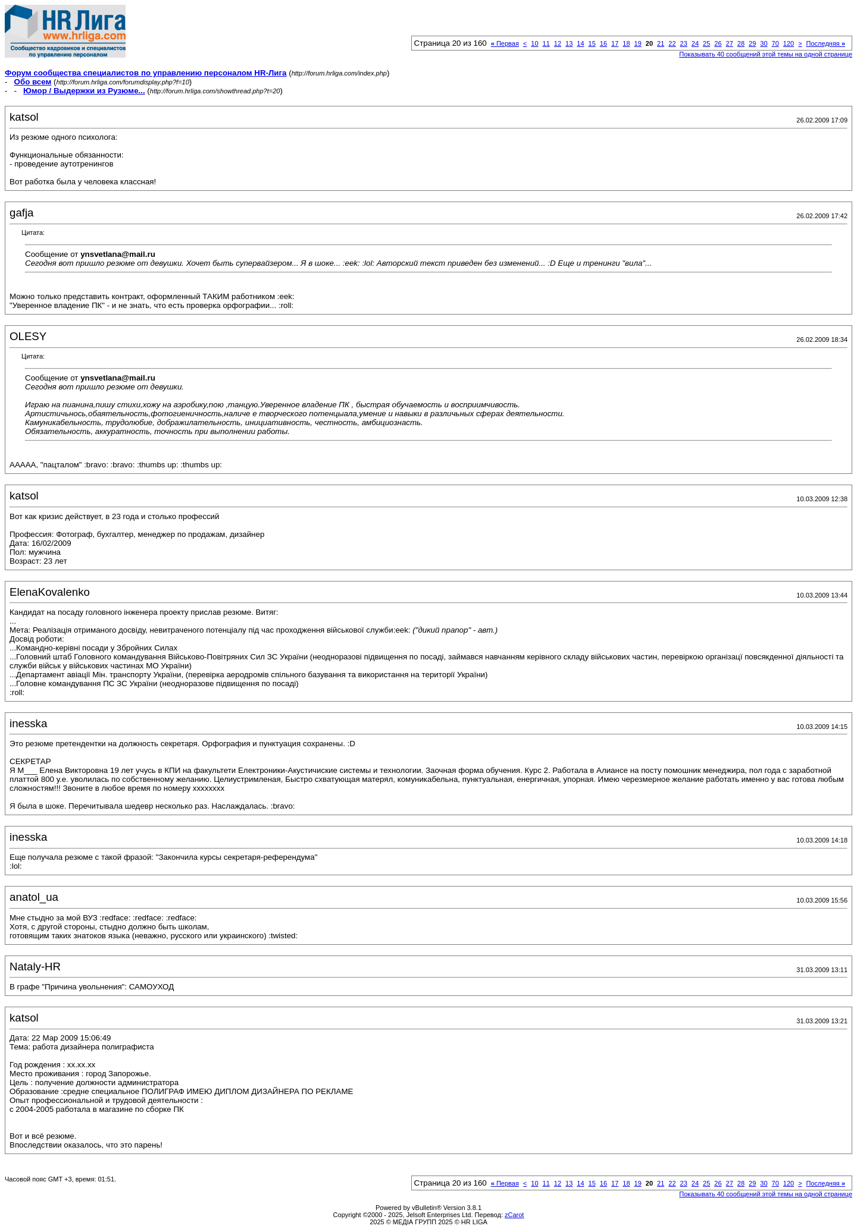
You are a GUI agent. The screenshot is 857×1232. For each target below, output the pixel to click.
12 (557, 43)
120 (788, 43)
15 (592, 43)
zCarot (514, 1214)
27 (729, 43)
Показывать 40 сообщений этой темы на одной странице (765, 54)
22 (671, 43)
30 (763, 43)
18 (626, 43)
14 (580, 43)
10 (534, 43)
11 (546, 43)
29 (752, 43)
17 (614, 43)
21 (660, 43)
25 (706, 43)
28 (741, 43)
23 (683, 43)
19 (638, 43)
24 (695, 43)
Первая (505, 43)
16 (603, 43)
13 (569, 43)
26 (717, 43)
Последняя (825, 43)
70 (775, 43)
